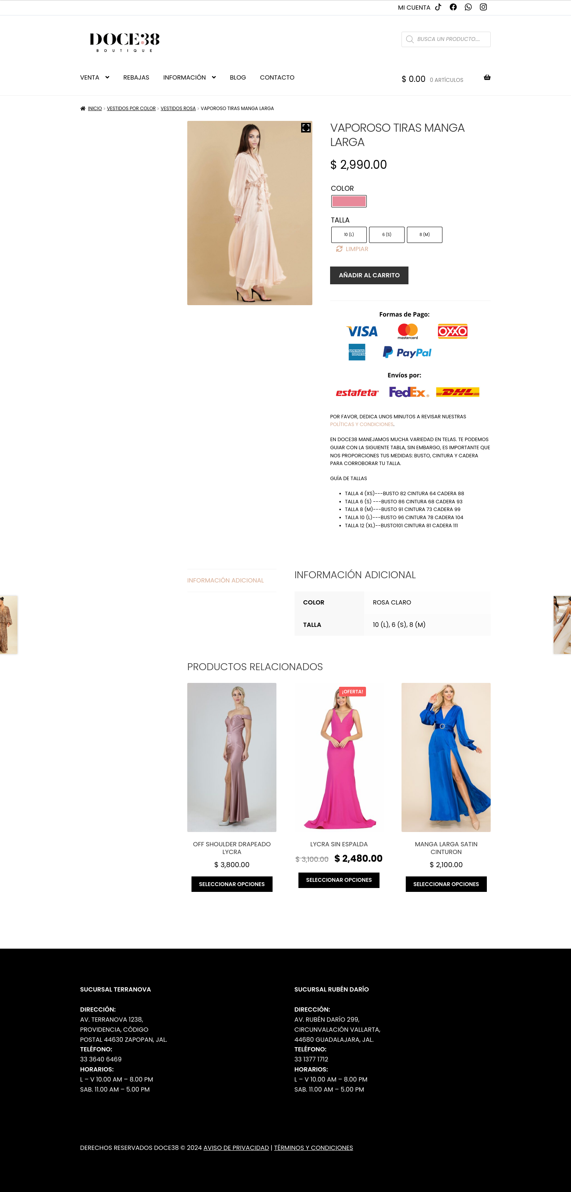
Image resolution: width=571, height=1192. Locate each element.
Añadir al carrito (369, 275)
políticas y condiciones (361, 424)
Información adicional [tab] (225, 580)
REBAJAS (136, 77)
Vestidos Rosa (178, 108)
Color (342, 188)
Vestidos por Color (131, 108)
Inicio (95, 108)
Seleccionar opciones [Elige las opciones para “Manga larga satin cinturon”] (446, 884)
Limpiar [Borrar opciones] (357, 249)
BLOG (238, 77)
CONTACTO (277, 77)
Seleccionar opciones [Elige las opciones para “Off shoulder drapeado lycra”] (232, 884)
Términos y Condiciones (313, 1147)
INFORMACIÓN (184, 77)
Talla (340, 220)
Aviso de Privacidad (236, 1147)
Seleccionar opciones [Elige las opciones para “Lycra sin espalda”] (339, 880)
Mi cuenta (414, 7)
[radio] (349, 201)
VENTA (90, 77)
